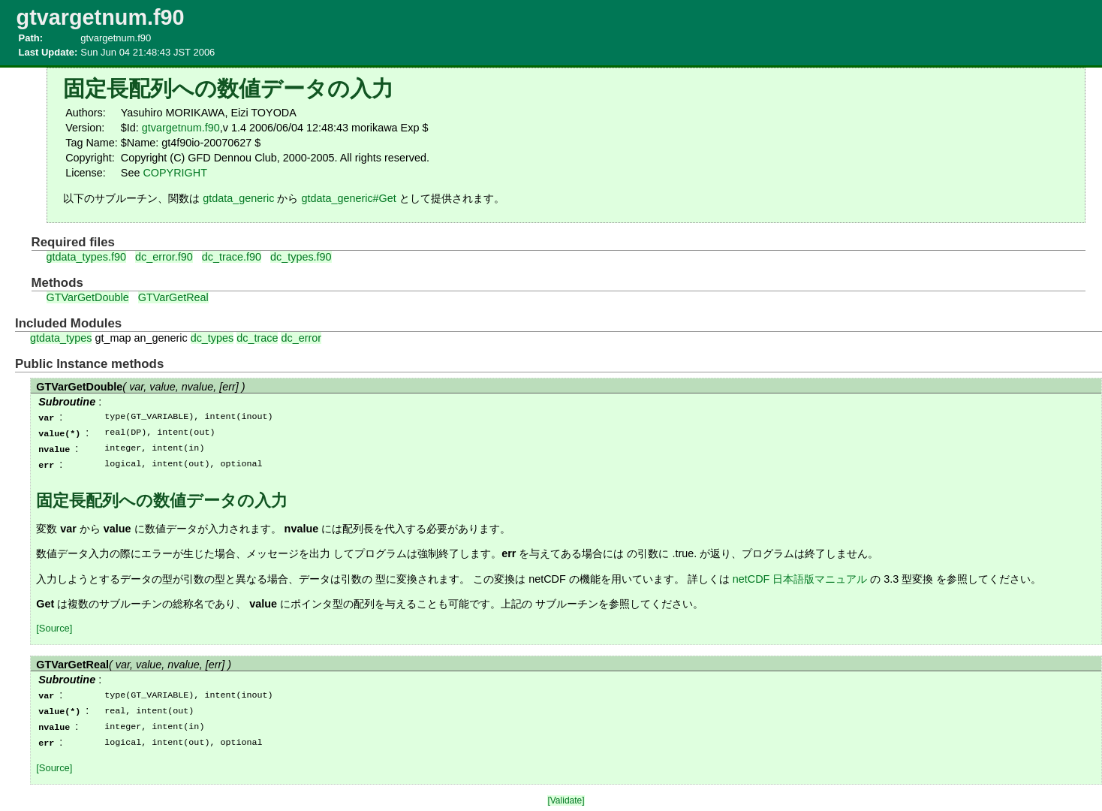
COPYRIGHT (175, 173)
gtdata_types (61, 338)
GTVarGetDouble (88, 297)
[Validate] (565, 794)
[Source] (54, 625)
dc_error (301, 338)
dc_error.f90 (164, 257)
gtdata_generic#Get (348, 198)
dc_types (212, 338)
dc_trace (257, 338)
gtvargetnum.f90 (181, 128)
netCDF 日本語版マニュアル (800, 576)
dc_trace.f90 (231, 257)
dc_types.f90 (301, 257)
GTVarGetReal (173, 297)
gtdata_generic (238, 198)
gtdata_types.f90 (86, 257)
